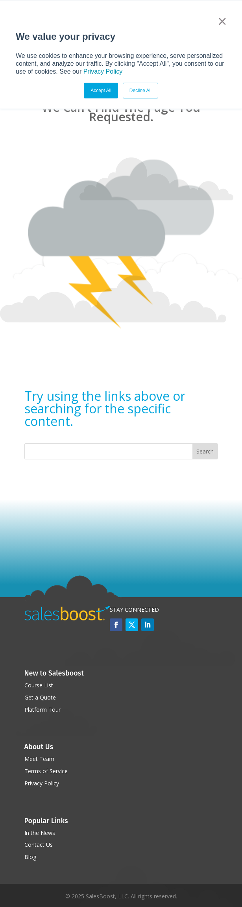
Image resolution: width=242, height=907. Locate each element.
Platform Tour (42, 709)
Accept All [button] (101, 90)
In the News (39, 833)
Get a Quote (40, 697)
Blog (30, 857)
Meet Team (39, 759)
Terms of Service (46, 771)
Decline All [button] (140, 90)
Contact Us (38, 844)
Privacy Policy (103, 71)
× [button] (222, 21)
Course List (38, 685)
